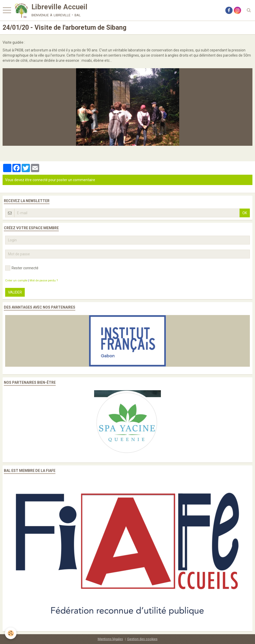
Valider (15, 292)
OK (244, 213)
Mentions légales (110, 639)
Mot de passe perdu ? (44, 280)
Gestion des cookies (142, 639)
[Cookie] (11, 633)
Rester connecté (21, 268)
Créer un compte (16, 280)
